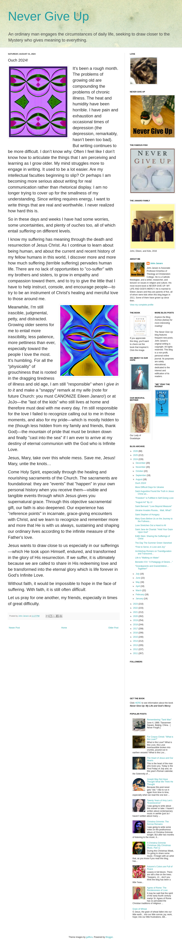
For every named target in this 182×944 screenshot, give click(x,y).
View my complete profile (141, 305)
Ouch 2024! (140, 483)
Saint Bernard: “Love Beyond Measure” (153, 506)
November (141, 467)
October (140, 471)
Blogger (109, 937)
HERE (138, 703)
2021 (136, 612)
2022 (136, 608)
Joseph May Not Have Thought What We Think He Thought (160, 782)
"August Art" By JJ (143, 502)
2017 (136, 628)
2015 (136, 637)
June (138, 578)
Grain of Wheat (140, 909)
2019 (136, 620)
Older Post (113, 628)
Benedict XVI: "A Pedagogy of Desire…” (154, 562)
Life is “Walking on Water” (147, 558)
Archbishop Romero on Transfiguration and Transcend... (153, 552)
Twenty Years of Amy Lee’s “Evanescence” (159, 801)
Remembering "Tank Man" (159, 719)
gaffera (89, 937)
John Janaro (156, 263)
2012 (136, 649)
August (139, 479)
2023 (136, 604)
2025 (136, 455)
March (139, 590)
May (138, 582)
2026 (136, 451)
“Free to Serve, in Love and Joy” (150, 547)
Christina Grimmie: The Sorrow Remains (158, 822)
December (141, 463)
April (138, 586)
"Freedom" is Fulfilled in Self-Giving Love (154, 498)
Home (64, 628)
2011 (136, 653)
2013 (136, 645)
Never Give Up (48, 16)
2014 (136, 641)
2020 (136, 616)
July (138, 574)
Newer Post (14, 628)
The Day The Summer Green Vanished (153, 543)
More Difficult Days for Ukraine (149, 487)
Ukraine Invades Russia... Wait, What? (153, 510)
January (140, 598)
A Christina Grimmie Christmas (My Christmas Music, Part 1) (159, 845)
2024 (136, 459)
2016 (136, 632)
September (141, 475)
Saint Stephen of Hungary (147, 514)
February (140, 594)
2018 (136, 624)
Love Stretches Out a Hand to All (150, 525)
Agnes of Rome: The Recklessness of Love (157, 889)
